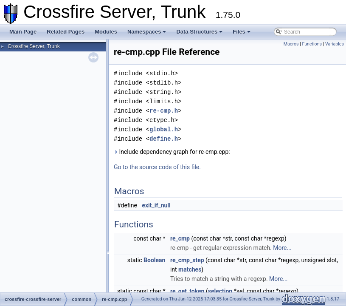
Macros (291, 44)
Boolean (154, 260)
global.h (163, 129)
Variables (334, 44)
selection (220, 291)
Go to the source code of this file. (157, 167)
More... (282, 247)
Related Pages (65, 31)
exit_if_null (156, 205)
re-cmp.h (163, 111)
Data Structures (199, 31)
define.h (163, 139)
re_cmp (180, 238)
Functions (312, 44)
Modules (106, 31)
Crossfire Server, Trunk (34, 46)
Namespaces (146, 31)
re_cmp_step (187, 260)
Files (241, 31)
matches (189, 269)
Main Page (23, 31)
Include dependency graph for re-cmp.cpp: (172, 151)
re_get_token (187, 291)
